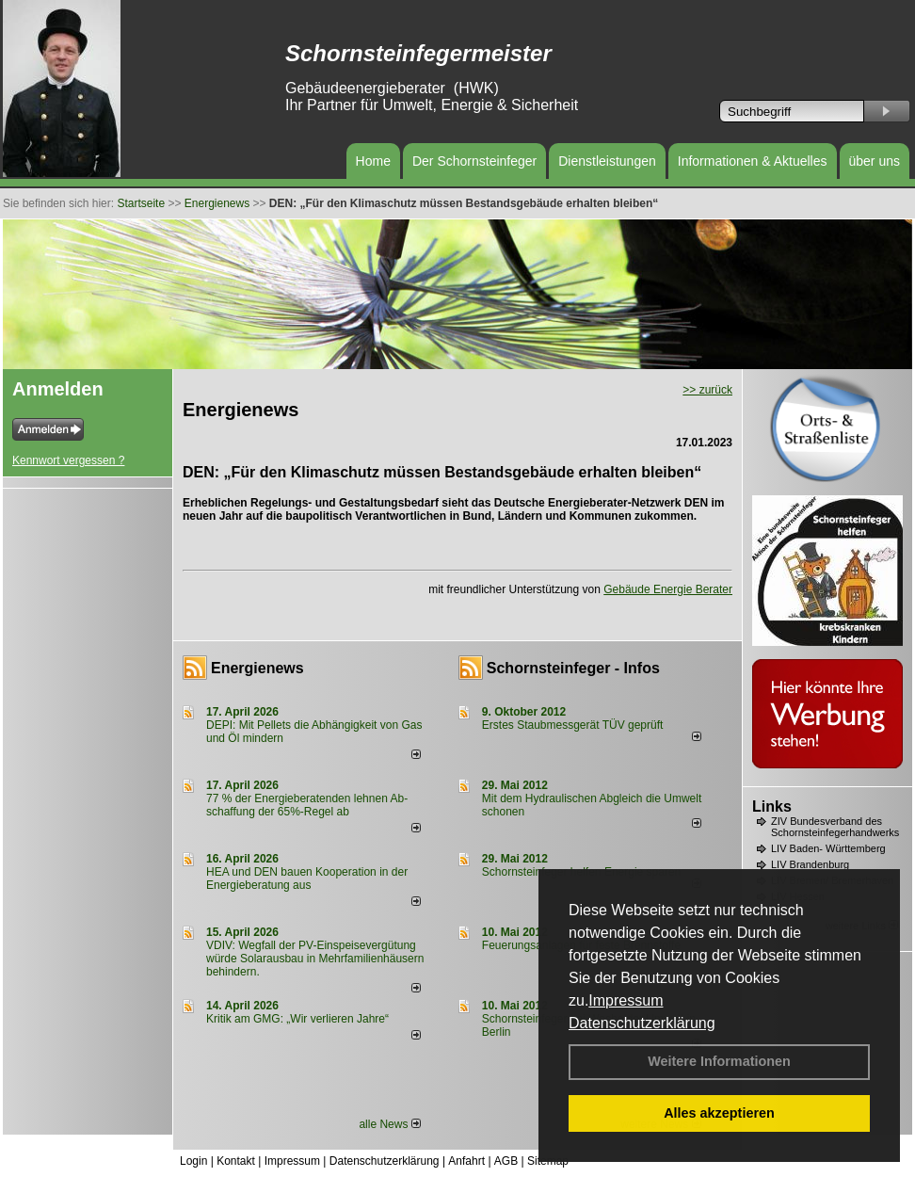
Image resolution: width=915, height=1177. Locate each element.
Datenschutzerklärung (642, 1023)
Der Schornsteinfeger (474, 161)
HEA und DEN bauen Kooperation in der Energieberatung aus (307, 878)
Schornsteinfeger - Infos (573, 668)
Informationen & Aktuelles (752, 161)
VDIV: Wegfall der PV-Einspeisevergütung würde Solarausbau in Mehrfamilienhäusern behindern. (315, 958)
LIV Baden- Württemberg (828, 848)
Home (373, 161)
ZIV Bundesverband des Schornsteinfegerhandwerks (835, 826)
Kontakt (236, 1161)
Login (193, 1161)
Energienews (257, 668)
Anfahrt (466, 1161)
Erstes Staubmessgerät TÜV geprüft (573, 725)
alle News (389, 1124)
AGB (506, 1161)
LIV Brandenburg (810, 864)
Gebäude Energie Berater (667, 589)
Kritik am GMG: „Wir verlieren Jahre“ (297, 1018)
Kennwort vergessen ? (68, 460)
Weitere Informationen (719, 1061)
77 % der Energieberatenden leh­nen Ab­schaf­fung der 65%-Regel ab (307, 805)
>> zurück (707, 389)
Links (772, 806)
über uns (874, 161)
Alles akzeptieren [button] (719, 1113)
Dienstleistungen (607, 161)
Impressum (625, 1000)
